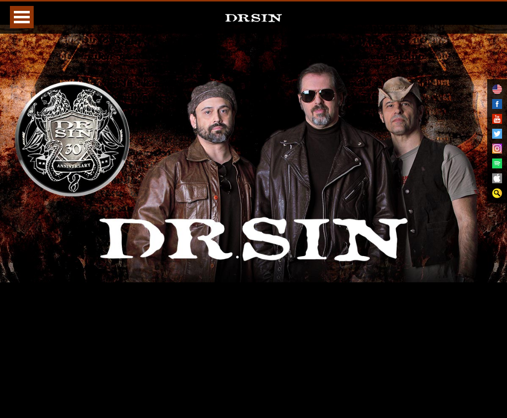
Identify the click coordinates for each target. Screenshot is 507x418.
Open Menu (22, 17)
